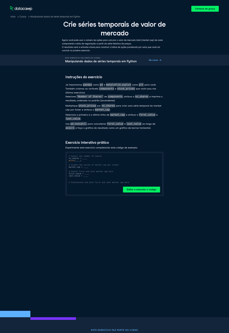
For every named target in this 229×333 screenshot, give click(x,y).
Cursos (23, 16)
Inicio (13, 16)
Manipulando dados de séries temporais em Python (55, 16)
